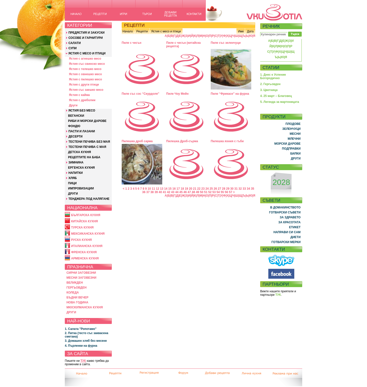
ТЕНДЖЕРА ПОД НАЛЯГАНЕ (89, 199)
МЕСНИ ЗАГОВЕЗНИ (81, 277)
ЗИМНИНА (76, 162)
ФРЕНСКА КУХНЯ (83, 252)
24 (207, 188)
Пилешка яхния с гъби (227, 141)
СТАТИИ (271, 67)
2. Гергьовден (270, 84)
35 (252, 188)
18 (182, 188)
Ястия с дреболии (82, 100)
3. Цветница (269, 90)
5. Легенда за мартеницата (279, 102)
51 (205, 192)
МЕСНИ (295, 134)
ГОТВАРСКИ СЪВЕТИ (284, 212)
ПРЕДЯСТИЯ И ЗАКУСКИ (87, 32)
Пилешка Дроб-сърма (182, 141)
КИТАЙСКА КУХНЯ (84, 221)
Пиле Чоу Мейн (177, 93)
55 (222, 192)
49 (197, 192)
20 (190, 188)
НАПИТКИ (76, 173)
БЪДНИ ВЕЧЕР (78, 297)
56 (226, 192)
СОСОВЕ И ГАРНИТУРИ (86, 38)
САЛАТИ (75, 43)
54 (218, 192)
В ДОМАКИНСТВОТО (285, 207)
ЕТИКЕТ (295, 227)
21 (194, 188)
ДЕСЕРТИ (76, 136)
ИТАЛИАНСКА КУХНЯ (86, 246)
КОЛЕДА (73, 292)
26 (215, 188)
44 (176, 192)
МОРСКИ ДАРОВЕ (287, 143)
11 (153, 188)
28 (223, 188)
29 (227, 188)
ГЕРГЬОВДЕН (77, 287)
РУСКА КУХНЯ (81, 240)
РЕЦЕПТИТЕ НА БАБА (84, 157)
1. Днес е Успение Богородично (273, 76)
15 (169, 188)
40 (160, 192)
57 (230, 192)
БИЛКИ (295, 153)
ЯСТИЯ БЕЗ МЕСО (82, 110)
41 (164, 192)
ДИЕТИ (295, 237)
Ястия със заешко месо (86, 89)
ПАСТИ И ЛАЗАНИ (82, 131)
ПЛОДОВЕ (293, 124)
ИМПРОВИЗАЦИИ (81, 188)
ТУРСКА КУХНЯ (82, 227)
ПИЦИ (72, 183)
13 (161, 188)
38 (152, 192)
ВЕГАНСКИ (76, 115)
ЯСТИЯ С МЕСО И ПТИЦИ (87, 53)
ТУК (83, 361)
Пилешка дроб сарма (137, 141)
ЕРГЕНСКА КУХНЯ (81, 167)
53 (214, 192)
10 (149, 188)
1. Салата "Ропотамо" (80, 329)
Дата (250, 31)
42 (168, 192)
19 (186, 188)
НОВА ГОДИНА (77, 302)
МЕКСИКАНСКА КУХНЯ (88, 233)
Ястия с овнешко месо (85, 74)
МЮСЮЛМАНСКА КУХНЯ (85, 307)
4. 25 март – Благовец (276, 96)
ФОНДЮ (74, 126)
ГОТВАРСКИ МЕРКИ (286, 242)
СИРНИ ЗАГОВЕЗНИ (81, 272)
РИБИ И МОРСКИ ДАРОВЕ (87, 121)
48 (193, 192)
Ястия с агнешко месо (85, 58)
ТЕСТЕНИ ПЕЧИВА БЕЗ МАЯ (89, 141)
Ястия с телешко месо (85, 69)
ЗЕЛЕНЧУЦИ (291, 129)
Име (241, 31)
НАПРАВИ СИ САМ (287, 232)
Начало (127, 31)
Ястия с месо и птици (166, 31)
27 (219, 188)
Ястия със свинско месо (87, 64)
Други (73, 105)
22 (198, 188)
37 (147, 192)
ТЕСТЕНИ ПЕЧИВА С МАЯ (87, 147)
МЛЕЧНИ (294, 138)
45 (181, 192)
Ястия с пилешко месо (85, 79)
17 (178, 188)
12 (157, 188)
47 (189, 192)
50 (201, 192)
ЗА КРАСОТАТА (289, 222)
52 (209, 192)
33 (244, 188)
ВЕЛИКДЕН (75, 282)
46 (185, 192)
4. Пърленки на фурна (81, 345)
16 (174, 188)
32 (240, 188)
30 (231, 188)
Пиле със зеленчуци (226, 43)
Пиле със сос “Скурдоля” (140, 93)
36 (143, 192)
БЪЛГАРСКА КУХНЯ (85, 215)
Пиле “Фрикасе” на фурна (230, 93)
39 (156, 192)
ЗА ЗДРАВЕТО (290, 217)
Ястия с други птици (84, 84)
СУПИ (73, 48)
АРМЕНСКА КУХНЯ (85, 258)
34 (248, 188)
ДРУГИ (73, 193)
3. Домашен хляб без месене (86, 340)
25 (211, 188)
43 (172, 192)
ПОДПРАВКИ (291, 148)
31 (236, 188)
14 (165, 188)
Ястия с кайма (79, 95)
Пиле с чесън (131, 43)
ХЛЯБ (73, 178)
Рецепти (142, 31)
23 (203, 188)
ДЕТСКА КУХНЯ (79, 152)
